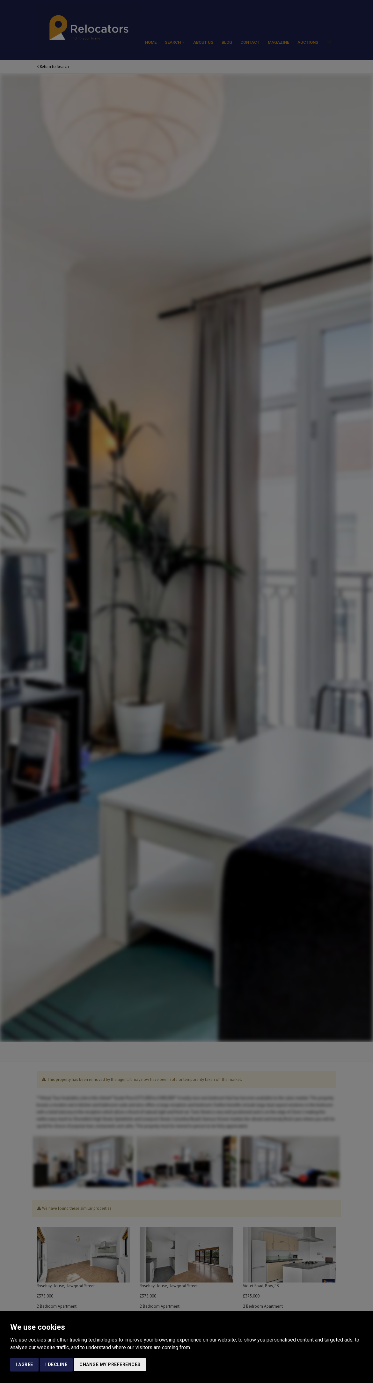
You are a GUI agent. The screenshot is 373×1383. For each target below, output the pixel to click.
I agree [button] (24, 1364)
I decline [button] (56, 1364)
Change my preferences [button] (110, 1364)
